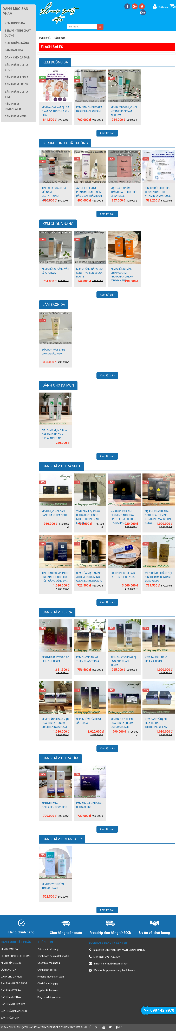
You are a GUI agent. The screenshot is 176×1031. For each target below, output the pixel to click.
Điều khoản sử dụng (47, 949)
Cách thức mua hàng (48, 963)
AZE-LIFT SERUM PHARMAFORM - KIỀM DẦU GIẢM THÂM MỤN (89, 192)
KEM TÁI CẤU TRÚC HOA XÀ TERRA (156, 659)
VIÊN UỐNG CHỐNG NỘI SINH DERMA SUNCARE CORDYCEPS (158, 577)
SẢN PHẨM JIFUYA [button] (17, 84)
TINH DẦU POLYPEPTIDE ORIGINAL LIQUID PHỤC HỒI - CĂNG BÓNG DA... (55, 577)
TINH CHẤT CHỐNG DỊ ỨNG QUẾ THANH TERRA (123, 661)
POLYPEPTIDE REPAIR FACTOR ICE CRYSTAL (123, 575)
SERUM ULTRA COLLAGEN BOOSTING (54, 805)
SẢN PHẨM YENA (10, 1017)
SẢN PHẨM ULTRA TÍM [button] (16, 94)
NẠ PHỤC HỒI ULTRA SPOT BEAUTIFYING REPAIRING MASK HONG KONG (158, 517)
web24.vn (81, 1027)
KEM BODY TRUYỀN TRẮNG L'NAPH (53, 886)
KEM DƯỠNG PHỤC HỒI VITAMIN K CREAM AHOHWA (124, 111)
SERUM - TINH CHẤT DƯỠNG (65, 143)
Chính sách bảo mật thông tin (53, 956)
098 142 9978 (162, 1010)
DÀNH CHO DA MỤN (58, 385)
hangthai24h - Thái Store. (45, 1027)
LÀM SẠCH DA (54, 305)
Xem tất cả (107, 133)
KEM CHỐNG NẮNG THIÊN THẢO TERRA (87, 659)
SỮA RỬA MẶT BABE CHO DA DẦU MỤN (53, 351)
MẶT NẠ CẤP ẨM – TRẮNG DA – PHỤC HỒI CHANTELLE (124, 192)
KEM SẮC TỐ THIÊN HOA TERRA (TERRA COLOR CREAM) (122, 723)
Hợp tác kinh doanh (47, 990)
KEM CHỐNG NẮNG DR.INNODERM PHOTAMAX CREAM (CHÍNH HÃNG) (122, 274)
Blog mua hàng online (49, 997)
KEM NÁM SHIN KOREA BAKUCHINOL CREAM (89, 109)
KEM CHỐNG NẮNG (58, 224)
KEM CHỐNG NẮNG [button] (17, 43)
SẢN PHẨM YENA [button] (16, 116)
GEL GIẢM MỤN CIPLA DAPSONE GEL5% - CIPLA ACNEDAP (54, 434)
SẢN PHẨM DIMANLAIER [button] (13, 107)
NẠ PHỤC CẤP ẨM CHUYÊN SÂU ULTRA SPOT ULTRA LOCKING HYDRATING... (123, 517)
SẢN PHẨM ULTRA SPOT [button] (16, 67)
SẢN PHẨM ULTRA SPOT (62, 466)
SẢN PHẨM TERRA (57, 612)
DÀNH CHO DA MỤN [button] (17, 57)
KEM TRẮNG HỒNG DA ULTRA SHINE (89, 805)
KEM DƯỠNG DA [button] (15, 23)
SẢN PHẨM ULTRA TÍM (60, 758)
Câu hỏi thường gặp (47, 983)
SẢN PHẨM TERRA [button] (16, 77)
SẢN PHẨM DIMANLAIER (62, 839)
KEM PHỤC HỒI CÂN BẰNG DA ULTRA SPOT (54, 513)
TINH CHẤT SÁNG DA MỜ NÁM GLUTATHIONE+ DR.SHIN (54, 194)
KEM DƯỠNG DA (55, 62)
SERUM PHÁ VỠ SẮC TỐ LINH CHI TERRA (55, 659)
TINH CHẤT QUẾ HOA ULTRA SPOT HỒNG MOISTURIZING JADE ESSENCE (88, 517)
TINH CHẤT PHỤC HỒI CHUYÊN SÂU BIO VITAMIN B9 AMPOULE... (158, 192)
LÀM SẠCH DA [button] (14, 50)
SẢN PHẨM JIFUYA (11, 997)
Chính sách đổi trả (47, 969)
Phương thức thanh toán (50, 976)
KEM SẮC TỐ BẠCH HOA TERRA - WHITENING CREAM (156, 723)
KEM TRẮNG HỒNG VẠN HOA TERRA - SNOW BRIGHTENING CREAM (55, 723)
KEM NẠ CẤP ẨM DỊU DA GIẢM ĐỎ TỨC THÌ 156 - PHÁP (55, 111)
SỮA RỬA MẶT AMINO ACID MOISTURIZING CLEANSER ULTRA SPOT (90, 577)
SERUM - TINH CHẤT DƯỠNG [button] (18, 33)
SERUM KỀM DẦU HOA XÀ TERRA (88, 721)
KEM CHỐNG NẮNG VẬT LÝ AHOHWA (55, 270)
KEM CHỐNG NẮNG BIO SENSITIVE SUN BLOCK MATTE (89, 272)
